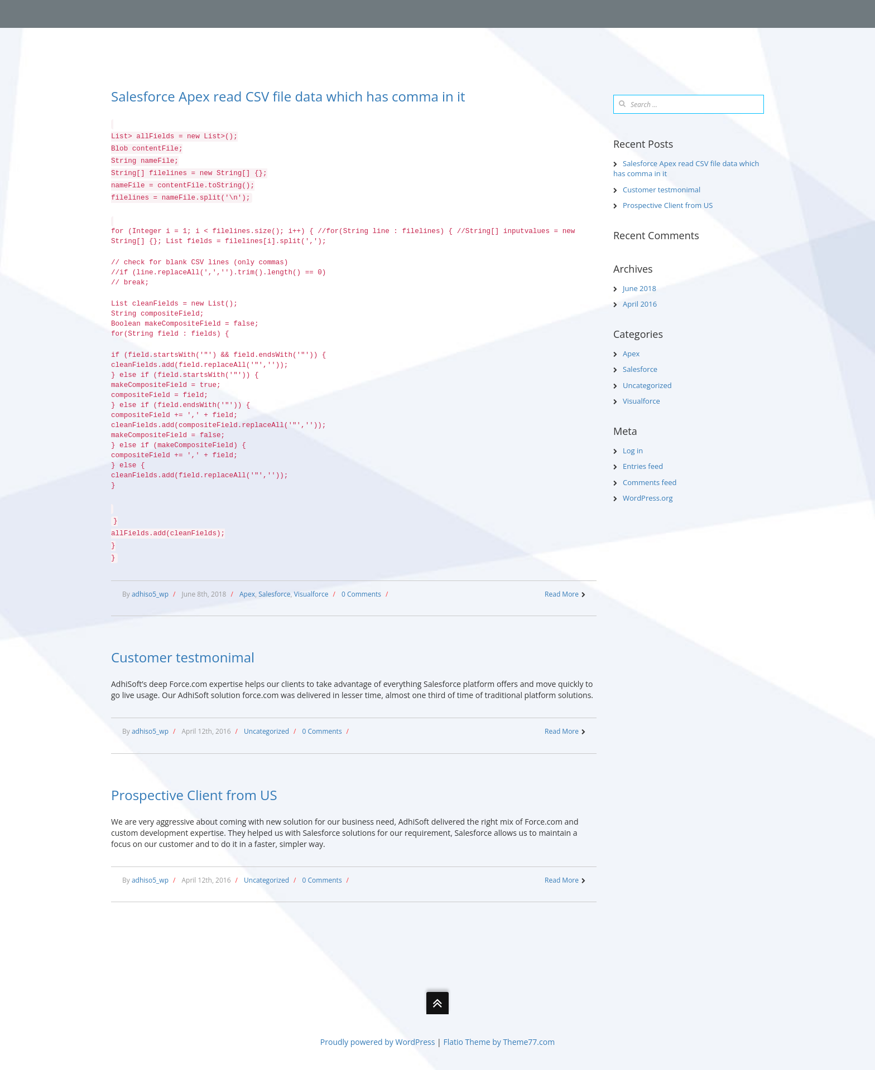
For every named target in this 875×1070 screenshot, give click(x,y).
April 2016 (640, 304)
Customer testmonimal (182, 657)
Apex (247, 594)
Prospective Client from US (194, 795)
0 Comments (361, 594)
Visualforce (311, 594)
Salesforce (274, 594)
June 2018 (639, 288)
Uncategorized (266, 731)
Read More (562, 594)
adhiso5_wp (150, 594)
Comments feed (649, 482)
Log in (633, 451)
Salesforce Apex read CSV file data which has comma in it (288, 96)
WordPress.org (648, 498)
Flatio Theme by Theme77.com (499, 1042)
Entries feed (643, 466)
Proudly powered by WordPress (377, 1042)
